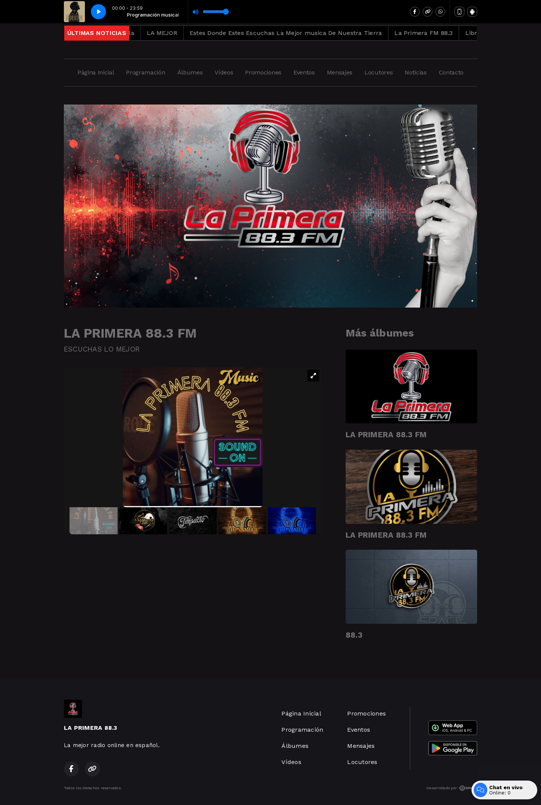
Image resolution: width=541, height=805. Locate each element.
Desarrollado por (451, 788)
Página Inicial (95, 72)
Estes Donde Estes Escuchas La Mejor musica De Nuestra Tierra (295, 32)
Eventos (304, 72)
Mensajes (339, 72)
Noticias (415, 72)
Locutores (378, 72)
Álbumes (190, 72)
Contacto (451, 72)
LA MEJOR (172, 32)
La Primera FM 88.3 (433, 32)
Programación (145, 72)
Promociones (263, 72)
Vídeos (224, 72)
